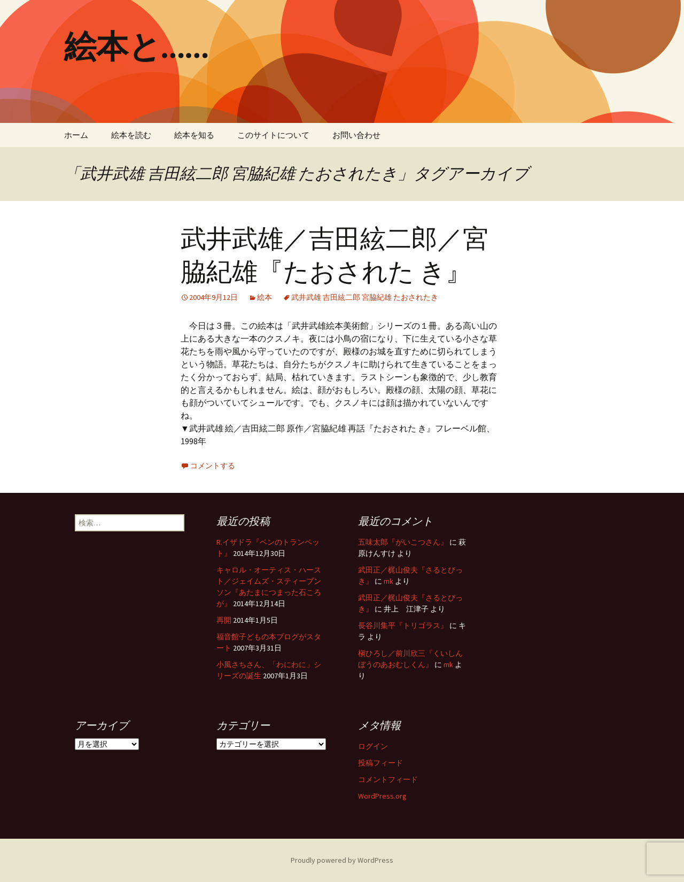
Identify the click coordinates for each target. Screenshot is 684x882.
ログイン (373, 746)
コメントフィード (388, 779)
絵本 (264, 297)
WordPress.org (382, 796)
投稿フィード (380, 763)
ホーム (76, 135)
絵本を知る (194, 135)
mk (388, 581)
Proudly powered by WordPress (342, 860)
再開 (223, 620)
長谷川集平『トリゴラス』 (403, 625)
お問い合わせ (356, 135)
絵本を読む (131, 135)
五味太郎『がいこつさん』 (403, 542)
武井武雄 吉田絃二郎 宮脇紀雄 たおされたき (364, 297)
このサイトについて (273, 135)
